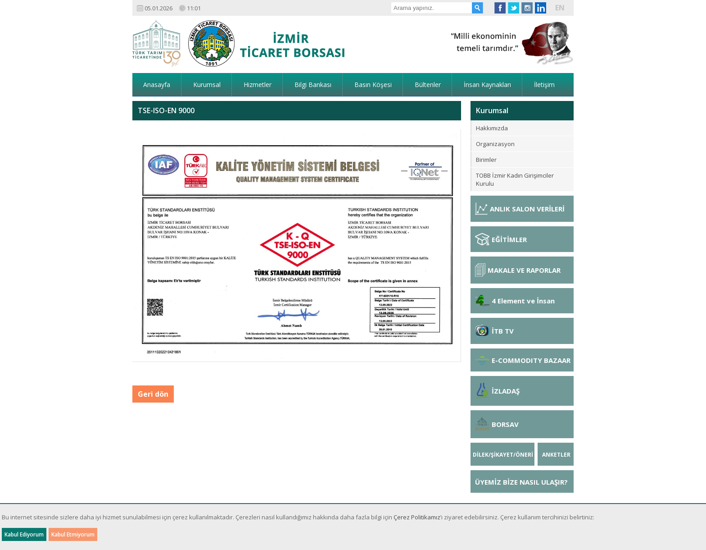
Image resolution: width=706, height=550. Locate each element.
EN (560, 8)
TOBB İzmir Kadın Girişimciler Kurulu (515, 179)
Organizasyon (495, 144)
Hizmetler (258, 84)
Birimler (486, 160)
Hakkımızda (492, 128)
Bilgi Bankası (312, 84)
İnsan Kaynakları (487, 84)
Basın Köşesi (373, 84)
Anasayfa (156, 84)
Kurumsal (207, 84)
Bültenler (428, 84)
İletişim (544, 84)
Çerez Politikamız (417, 517)
